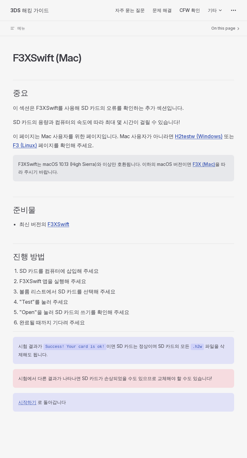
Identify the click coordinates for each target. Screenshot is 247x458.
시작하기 (27, 402)
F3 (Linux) (25, 145)
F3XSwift (58, 224)
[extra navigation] (233, 10)
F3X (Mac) (204, 164)
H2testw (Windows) (199, 136)
